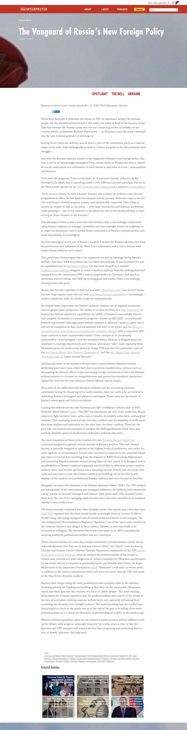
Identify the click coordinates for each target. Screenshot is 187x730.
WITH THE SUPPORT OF (159, 3)
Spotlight (100, 94)
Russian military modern (67, 661)
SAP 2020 (101, 661)
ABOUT (87, 9)
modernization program (55, 270)
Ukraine (134, 94)
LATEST (105, 9)
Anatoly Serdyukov (78, 658)
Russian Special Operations (118, 440)
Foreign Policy (136, 186)
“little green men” (111, 290)
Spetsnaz (110, 661)
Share (55, 111)
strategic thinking (77, 266)
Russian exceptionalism (121, 658)
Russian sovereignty (87, 661)
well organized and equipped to (107, 294)
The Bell (118, 94)
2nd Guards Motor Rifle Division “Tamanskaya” (65, 655)
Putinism (106, 658)
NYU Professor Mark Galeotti (93, 186)
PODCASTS (122, 9)
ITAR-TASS (47, 513)
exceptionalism (94, 658)
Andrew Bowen (25, 20)
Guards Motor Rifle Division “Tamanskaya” (73, 352)
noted (73, 411)
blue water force (130, 310)
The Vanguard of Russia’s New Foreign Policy (91, 31)
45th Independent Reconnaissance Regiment (107, 655)
